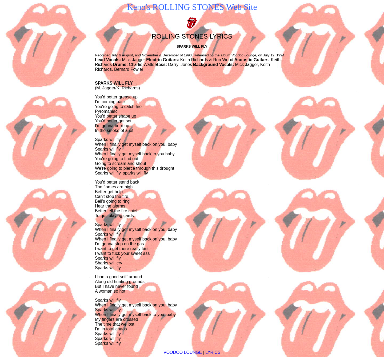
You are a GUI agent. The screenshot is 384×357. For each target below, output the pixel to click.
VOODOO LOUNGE (182, 352)
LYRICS (213, 352)
